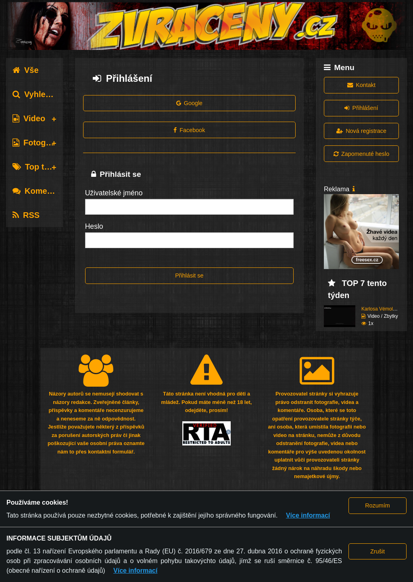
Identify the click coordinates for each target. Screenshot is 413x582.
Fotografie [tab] (38, 142)
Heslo (94, 226)
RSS (26, 215)
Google (189, 103)
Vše (26, 70)
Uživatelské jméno (114, 193)
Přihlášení (361, 108)
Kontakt (361, 85)
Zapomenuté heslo (361, 154)
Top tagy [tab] (35, 166)
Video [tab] (29, 118)
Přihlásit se (189, 275)
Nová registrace (361, 131)
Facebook (189, 130)
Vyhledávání (42, 94)
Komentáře (40, 190)
